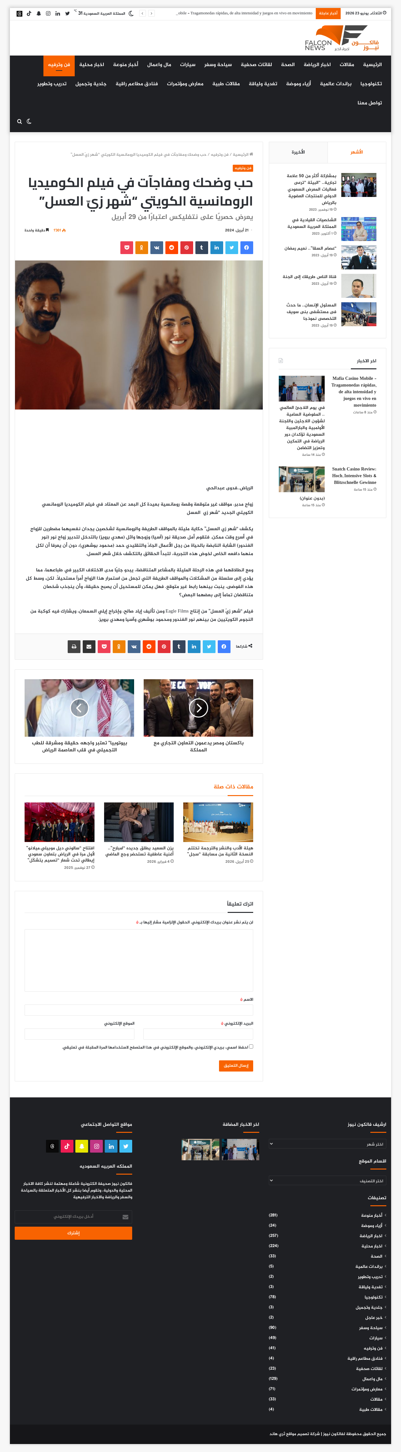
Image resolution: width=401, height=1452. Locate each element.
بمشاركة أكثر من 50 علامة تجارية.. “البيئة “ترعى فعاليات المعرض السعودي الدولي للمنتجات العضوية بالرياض (312, 189)
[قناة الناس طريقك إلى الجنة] (358, 286)
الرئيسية (372, 65)
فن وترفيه (59, 65)
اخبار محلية (91, 65)
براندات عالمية (336, 84)
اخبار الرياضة (317, 65)
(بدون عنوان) (312, 498)
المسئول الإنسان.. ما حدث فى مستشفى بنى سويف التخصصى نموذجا (311, 312)
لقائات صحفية (256, 65)
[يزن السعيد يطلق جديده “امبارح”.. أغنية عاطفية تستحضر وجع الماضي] (139, 822)
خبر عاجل (373, 1317)
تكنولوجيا (371, 84)
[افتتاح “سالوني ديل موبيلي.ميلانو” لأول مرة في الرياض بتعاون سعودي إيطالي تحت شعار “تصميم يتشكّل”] (59, 822)
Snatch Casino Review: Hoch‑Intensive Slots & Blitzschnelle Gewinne (354, 476)
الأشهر (357, 152)
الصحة (288, 65)
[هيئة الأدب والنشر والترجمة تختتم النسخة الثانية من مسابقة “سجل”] (218, 822)
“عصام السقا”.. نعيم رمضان (310, 248)
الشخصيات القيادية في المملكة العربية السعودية (312, 223)
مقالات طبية (226, 84)
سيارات (187, 65)
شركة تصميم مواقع (303, 1434)
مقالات (347, 65)
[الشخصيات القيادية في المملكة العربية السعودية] (358, 229)
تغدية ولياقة (263, 84)
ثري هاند (277, 1434)
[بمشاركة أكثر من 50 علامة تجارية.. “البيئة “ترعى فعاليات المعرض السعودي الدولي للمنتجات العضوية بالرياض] (358, 185)
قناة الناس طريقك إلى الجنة (310, 277)
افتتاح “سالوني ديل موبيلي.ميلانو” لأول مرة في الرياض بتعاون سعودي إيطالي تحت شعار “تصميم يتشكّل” (60, 854)
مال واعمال (159, 65)
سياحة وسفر (218, 65)
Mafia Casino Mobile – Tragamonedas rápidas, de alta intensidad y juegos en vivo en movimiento (232, 13)
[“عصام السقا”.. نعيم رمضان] (358, 257)
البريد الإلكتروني (237, 1023)
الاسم (246, 999)
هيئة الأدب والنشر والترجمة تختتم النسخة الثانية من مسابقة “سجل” (220, 851)
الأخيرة (298, 152)
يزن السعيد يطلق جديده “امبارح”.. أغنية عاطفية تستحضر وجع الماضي (139, 851)
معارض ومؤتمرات (185, 84)
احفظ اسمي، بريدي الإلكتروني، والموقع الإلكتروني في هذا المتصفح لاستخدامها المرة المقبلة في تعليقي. (155, 1047)
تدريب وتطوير (51, 84)
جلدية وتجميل (91, 84)
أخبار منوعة (125, 65)
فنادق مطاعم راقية (137, 84)
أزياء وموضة (298, 84)
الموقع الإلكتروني (119, 1023)
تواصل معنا (370, 103)
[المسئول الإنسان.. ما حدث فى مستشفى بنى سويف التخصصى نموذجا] (358, 314)
